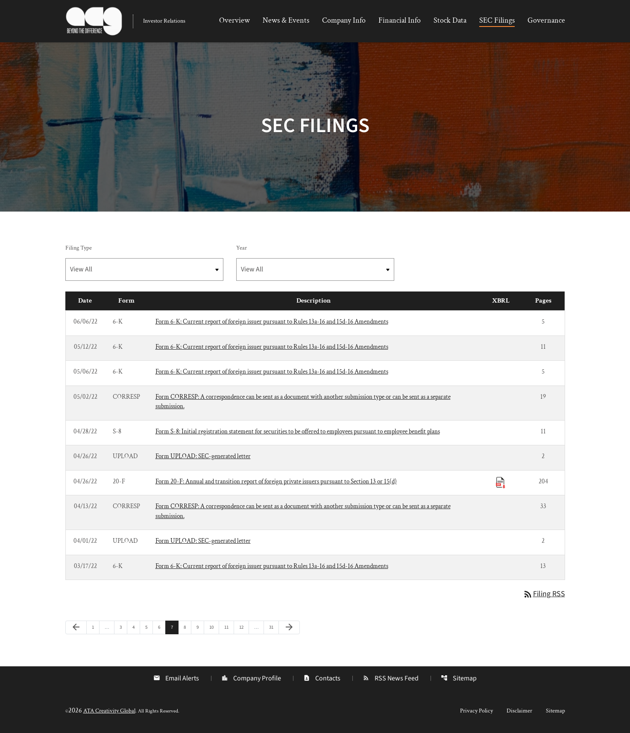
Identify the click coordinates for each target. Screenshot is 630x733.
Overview (234, 20)
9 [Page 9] (200, 628)
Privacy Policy (476, 712)
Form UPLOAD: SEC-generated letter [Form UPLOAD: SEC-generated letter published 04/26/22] (203, 458)
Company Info (344, 20)
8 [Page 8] (187, 628)
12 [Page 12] (244, 628)
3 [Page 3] (123, 628)
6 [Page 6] (162, 628)
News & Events (286, 20)
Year (241, 249)
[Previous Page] (76, 629)
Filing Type (78, 249)
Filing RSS (544, 596)
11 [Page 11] (229, 628)
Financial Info (399, 20)
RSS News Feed (391, 680)
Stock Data (450, 20)
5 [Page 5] (149, 628)
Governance (546, 20)
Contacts (321, 680)
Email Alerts (176, 680)
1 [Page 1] (95, 628)
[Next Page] (289, 629)
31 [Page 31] (273, 628)
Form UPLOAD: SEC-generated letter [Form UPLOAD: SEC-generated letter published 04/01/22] (203, 543)
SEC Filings (497, 20)
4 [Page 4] (136, 628)
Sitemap (459, 680)
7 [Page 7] (174, 628)
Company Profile (251, 680)
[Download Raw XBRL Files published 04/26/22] (500, 484)
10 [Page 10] (214, 628)
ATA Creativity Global (109, 712)
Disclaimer (519, 712)
